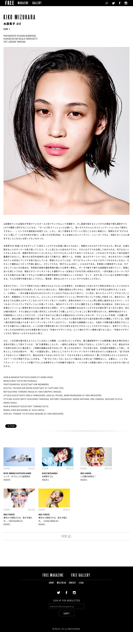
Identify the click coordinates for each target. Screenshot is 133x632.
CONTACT (72, 583)
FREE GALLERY (80, 575)
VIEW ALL (67, 536)
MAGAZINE (23, 3)
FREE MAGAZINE (53, 575)
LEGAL (81, 583)
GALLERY (37, 3)
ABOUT (51, 583)
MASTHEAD (61, 583)
